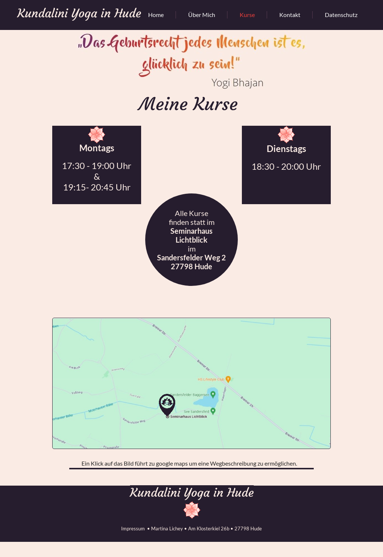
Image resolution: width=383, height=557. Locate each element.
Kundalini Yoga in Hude (192, 492)
